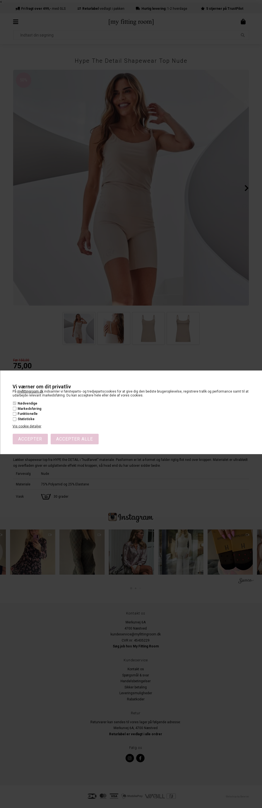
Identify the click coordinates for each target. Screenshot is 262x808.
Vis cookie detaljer (27, 426)
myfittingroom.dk (30, 391)
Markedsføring (29, 409)
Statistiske (26, 419)
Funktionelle (28, 414)
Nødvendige (27, 403)
